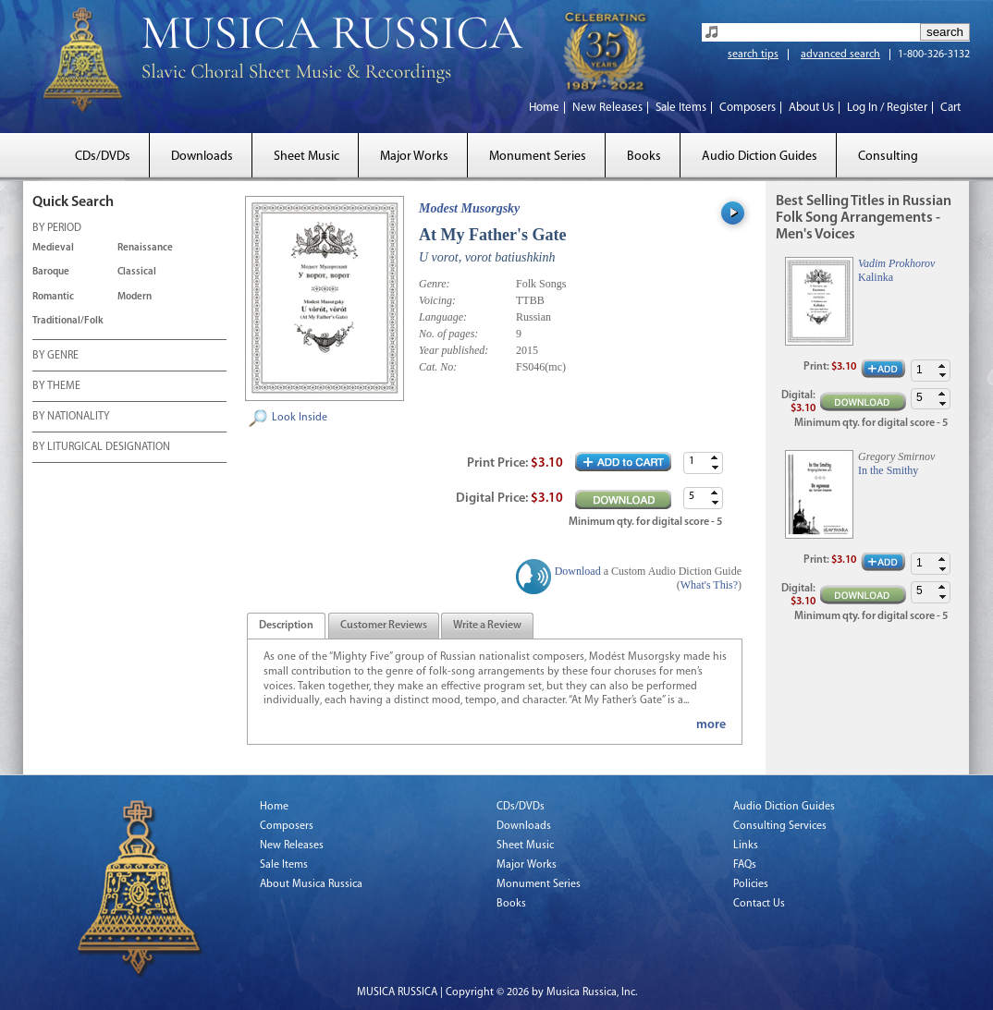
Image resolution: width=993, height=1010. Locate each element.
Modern (134, 297)
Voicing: (437, 300)
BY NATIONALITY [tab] (70, 417)
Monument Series (537, 157)
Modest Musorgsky (469, 208)
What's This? (709, 584)
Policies (750, 884)
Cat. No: (438, 366)
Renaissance (145, 248)
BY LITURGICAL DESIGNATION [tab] (101, 448)
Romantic (53, 297)
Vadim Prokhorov (896, 263)
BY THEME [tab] (56, 387)
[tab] (286, 626)
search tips (753, 54)
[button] (714, 458)
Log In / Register (887, 108)
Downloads (202, 157)
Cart (950, 108)
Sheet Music (306, 157)
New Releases (607, 108)
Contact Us (759, 903)
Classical (136, 272)
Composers (747, 108)
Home (544, 108)
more (711, 725)
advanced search (840, 54)
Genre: (434, 283)
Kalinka (875, 277)
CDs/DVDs (102, 157)
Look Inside (299, 417)
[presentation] (286, 626)
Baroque (50, 272)
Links (745, 845)
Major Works (414, 157)
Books (644, 157)
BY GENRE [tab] (55, 356)
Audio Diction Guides (759, 157)
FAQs (744, 864)
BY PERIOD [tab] (56, 229)
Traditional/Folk (68, 321)
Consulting (888, 157)
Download (578, 571)
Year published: (453, 350)
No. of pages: (448, 333)
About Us (811, 108)
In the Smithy (888, 470)
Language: (443, 316)
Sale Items (681, 108)
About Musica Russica (311, 884)
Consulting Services (780, 826)
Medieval (53, 248)
